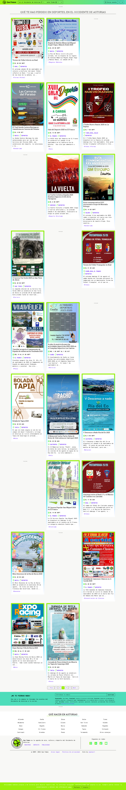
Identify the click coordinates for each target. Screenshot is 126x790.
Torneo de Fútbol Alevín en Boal (25, 78)
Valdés (87, 231)
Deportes (23, 84)
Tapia (17, 445)
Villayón (105, 765)
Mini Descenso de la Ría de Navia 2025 (27, 592)
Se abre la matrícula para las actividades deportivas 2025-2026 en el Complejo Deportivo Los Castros (62, 364)
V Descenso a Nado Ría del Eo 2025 (96, 451)
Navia (52, 69)
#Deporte (52, 234)
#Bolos (15, 456)
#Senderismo (17, 167)
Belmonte (21, 759)
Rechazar (77, 787)
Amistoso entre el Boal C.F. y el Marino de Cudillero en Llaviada (98, 514)
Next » (75, 706)
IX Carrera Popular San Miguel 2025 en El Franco (62, 527)
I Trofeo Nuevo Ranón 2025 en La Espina (96, 144)
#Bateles (59, 80)
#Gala (51, 167)
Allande (21, 756)
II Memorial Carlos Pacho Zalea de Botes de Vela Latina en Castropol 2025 (63, 455)
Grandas (42, 769)
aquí (69, 787)
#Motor (15, 685)
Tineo (87, 151)
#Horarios (52, 386)
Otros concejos (105, 769)
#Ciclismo (59, 234)
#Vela (51, 473)
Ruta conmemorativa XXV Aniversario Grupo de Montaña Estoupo (95, 223)
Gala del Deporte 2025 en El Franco (61, 148)
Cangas (20, 765)
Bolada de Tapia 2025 (21, 439)
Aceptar (86, 787)
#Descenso (16, 609)
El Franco (53, 154)
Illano (63, 759)
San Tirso (18, 304)
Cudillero (41, 759)
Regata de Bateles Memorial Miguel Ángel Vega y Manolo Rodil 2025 (62, 62)
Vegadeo (105, 762)
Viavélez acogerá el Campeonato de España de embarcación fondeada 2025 (28, 368)
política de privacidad (67, 721)
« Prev (50, 706)
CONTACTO (36, 781)
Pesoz (63, 769)
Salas (96, 151)
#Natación (87, 468)
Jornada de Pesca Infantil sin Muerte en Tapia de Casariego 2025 (62, 681)
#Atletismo (52, 545)
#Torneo (16, 95)
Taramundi (84, 769)
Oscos (63, 765)
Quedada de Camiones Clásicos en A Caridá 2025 (97, 598)
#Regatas (52, 80)
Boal (16, 84)
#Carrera (16, 315)
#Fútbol (22, 95)
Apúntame (111, 713)
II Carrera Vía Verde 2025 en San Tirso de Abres (27, 297)
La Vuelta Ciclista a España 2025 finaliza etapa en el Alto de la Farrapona (60, 215)
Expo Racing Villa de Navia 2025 (25, 666)
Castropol (53, 462)
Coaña (87, 289)
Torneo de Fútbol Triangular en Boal (97, 283)
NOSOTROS (28, 781)
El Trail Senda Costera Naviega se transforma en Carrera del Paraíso (26, 146)
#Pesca (15, 387)
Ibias (63, 756)
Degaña (42, 762)
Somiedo (53, 223)
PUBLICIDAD (46, 781)
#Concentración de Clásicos (94, 616)
